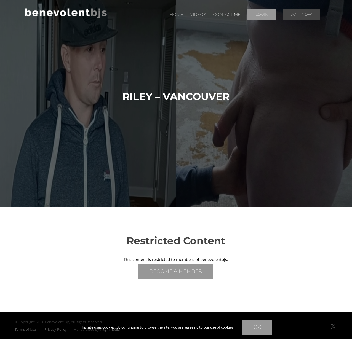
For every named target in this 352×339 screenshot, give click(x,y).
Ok (257, 327)
